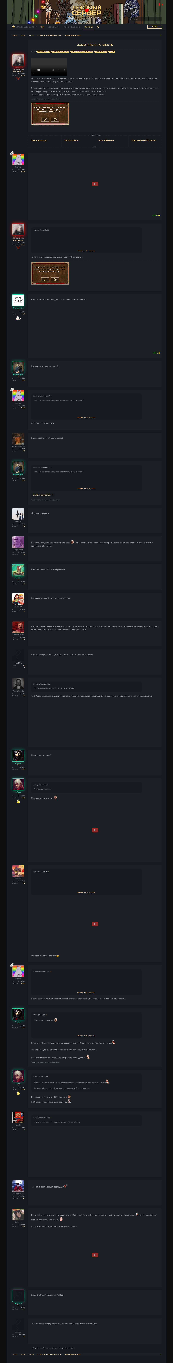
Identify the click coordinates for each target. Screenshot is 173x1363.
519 (24, 583)
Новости (53, 26)
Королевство (72, 26)
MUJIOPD (18, 663)
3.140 (23, 639)
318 (24, 526)
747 (24, 451)
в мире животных (43, 52)
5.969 (23, 798)
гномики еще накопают (60, 52)
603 (24, 695)
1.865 (23, 380)
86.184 (23, 75)
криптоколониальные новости (82, 52)
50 (24, 554)
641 (24, 1198)
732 (24, 883)
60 (24, 611)
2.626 (23, 1226)
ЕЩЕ (95, 146)
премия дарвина (101, 52)
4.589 (23, 769)
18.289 (23, 171)
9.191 (23, 1309)
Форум (88, 26)
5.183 (23, 314)
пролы (111, 52)
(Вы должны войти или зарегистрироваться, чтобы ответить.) (53, 1348)
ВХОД (154, 27)
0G (24, 665)
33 (24, 1336)
